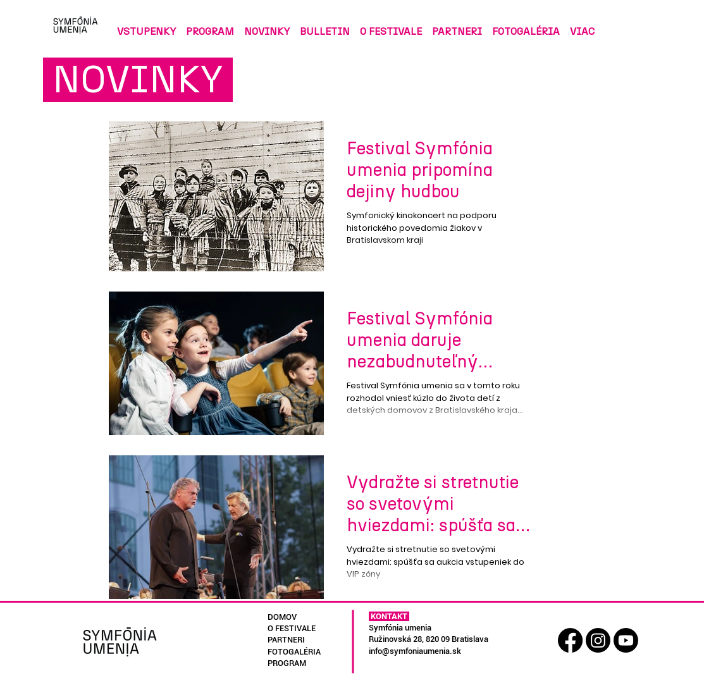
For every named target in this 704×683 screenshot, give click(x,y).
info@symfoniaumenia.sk (415, 651)
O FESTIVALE (292, 628)
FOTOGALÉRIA (294, 651)
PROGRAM (287, 663)
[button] (325, 25)
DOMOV (282, 617)
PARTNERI (286, 639)
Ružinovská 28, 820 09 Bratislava (428, 639)
